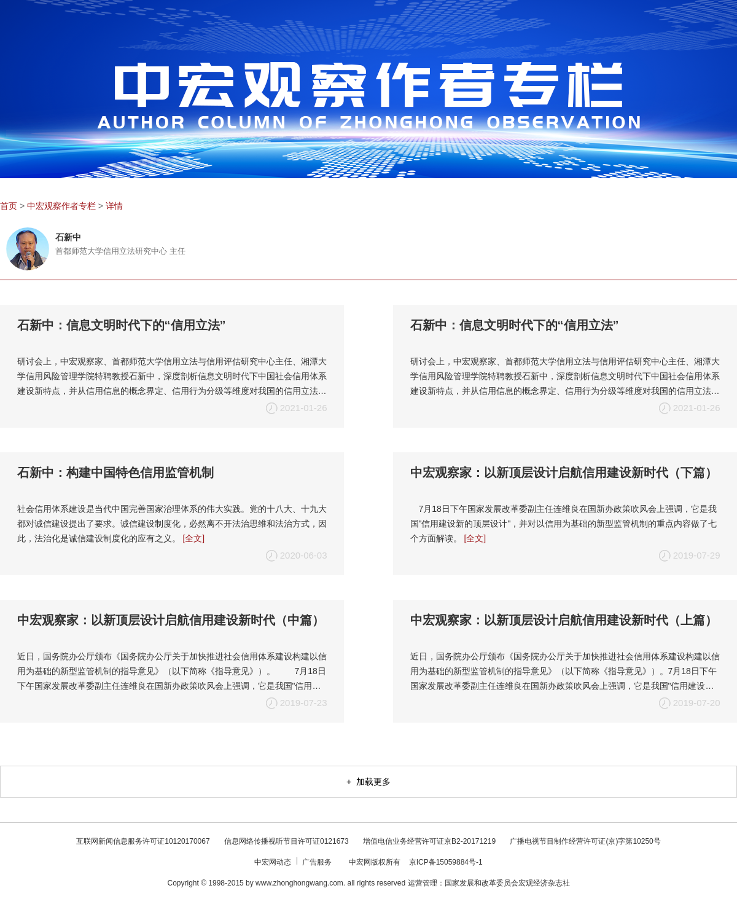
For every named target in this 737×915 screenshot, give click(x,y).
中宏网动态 (273, 862)
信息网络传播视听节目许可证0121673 (287, 841)
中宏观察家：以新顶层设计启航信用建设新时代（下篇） (563, 472)
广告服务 (317, 862)
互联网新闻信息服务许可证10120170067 (144, 841)
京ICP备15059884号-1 (446, 862)
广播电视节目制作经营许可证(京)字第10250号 (585, 841)
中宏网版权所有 (375, 862)
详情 (114, 206)
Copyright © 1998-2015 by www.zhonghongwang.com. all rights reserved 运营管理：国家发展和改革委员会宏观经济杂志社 (368, 883)
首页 (8, 206)
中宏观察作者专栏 (61, 206)
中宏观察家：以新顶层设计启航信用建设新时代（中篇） (170, 620)
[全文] (193, 538)
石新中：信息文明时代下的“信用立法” (121, 325)
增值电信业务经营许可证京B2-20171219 (430, 841)
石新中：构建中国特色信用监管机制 (115, 472)
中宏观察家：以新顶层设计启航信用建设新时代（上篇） (563, 620)
